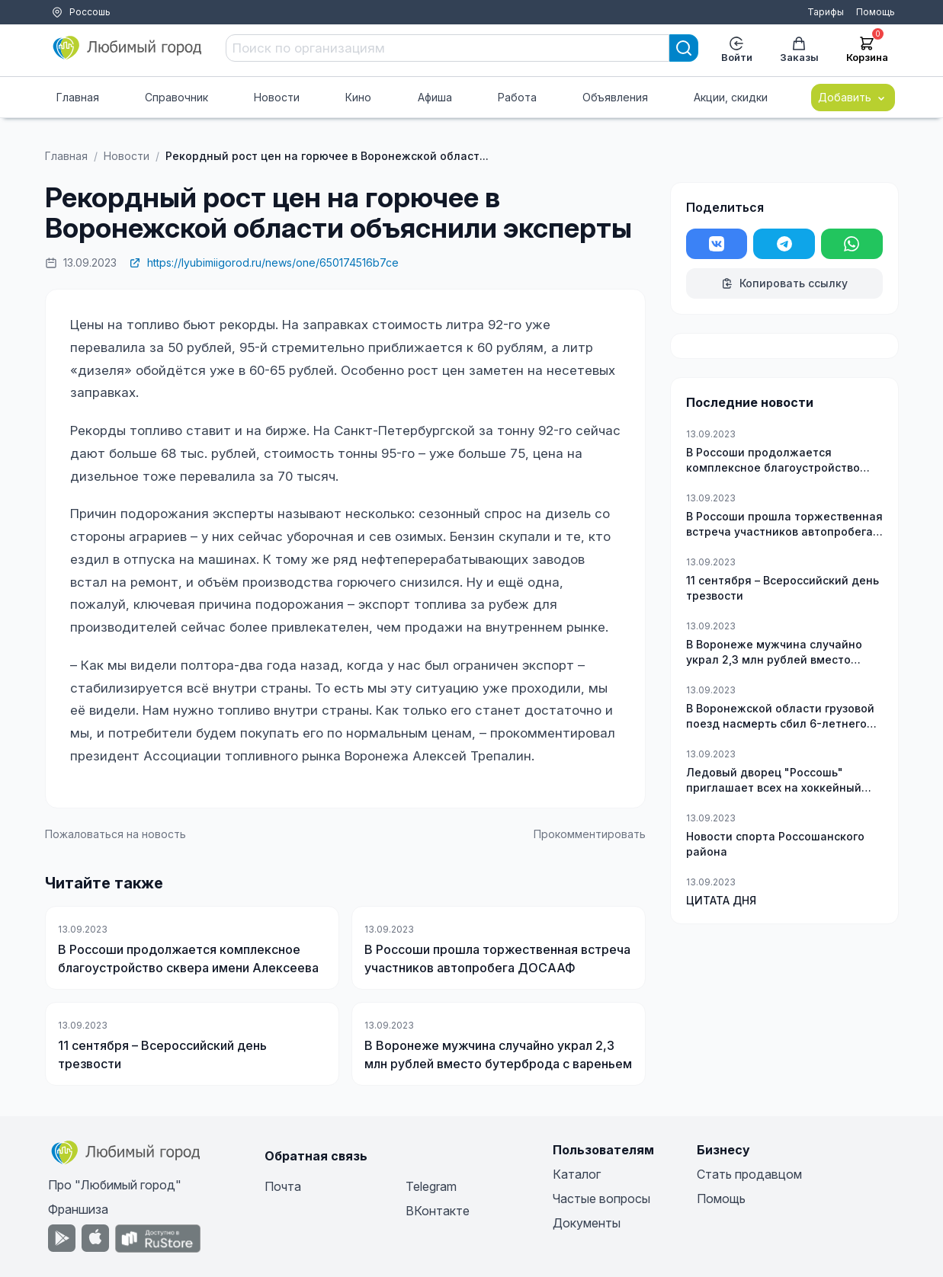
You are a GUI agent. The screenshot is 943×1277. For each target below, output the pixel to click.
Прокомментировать (590, 833)
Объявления (615, 97)
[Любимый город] (128, 48)
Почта (283, 1186)
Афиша (435, 97)
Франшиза (78, 1209)
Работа (517, 97)
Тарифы (825, 12)
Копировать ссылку (784, 283)
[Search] (683, 48)
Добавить (853, 97)
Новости (277, 97)
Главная (77, 97)
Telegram (431, 1186)
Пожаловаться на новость (115, 833)
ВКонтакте (438, 1210)
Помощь (875, 12)
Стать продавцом (749, 1174)
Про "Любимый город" (114, 1184)
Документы (587, 1223)
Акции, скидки (731, 97)
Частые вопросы (601, 1198)
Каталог (577, 1174)
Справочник (176, 97)
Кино (358, 97)
